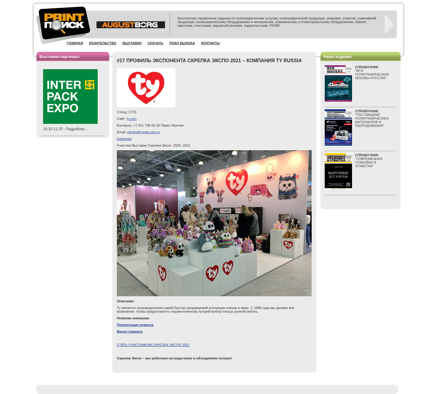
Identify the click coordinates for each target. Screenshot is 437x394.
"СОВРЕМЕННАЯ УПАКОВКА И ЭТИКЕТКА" (368, 160)
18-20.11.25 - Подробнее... (65, 129)
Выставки (131, 43)
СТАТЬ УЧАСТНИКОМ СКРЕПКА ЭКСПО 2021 (153, 345)
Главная (75, 43)
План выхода (182, 43)
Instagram (124, 139)
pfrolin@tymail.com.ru (143, 132)
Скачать (155, 43)
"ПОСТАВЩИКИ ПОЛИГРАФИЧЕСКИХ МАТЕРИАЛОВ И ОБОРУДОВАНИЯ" (372, 118)
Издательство (102, 43)
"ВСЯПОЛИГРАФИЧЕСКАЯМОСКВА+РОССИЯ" (372, 72)
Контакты (210, 43)
